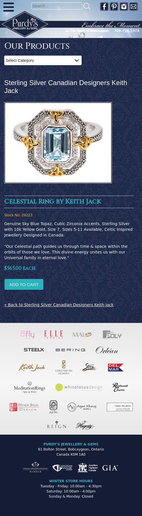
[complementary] (101, 485)
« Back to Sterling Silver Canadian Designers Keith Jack (59, 305)
